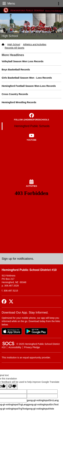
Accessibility (14, 347)
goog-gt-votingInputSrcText (43, 404)
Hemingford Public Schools (32, 126)
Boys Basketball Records (16, 69)
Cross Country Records (15, 94)
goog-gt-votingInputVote (40, 408)
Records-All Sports (14, 47)
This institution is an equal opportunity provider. (26, 357)
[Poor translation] (12, 386)
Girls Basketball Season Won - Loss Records (27, 77)
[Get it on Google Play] (36, 331)
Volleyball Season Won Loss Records (22, 61)
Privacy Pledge (32, 347)
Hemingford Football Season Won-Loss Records (29, 86)
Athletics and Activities (34, 44)
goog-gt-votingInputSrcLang (43, 400)
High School (13, 44)
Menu (8, 3)
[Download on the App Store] (12, 331)
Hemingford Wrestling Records (19, 102)
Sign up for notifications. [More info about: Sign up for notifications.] (18, 258)
